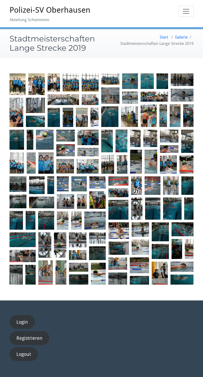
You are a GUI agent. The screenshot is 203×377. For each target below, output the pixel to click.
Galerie (181, 37)
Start (164, 37)
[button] (18, 84)
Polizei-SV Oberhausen (50, 10)
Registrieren (29, 338)
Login (22, 322)
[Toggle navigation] (186, 11)
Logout (23, 354)
